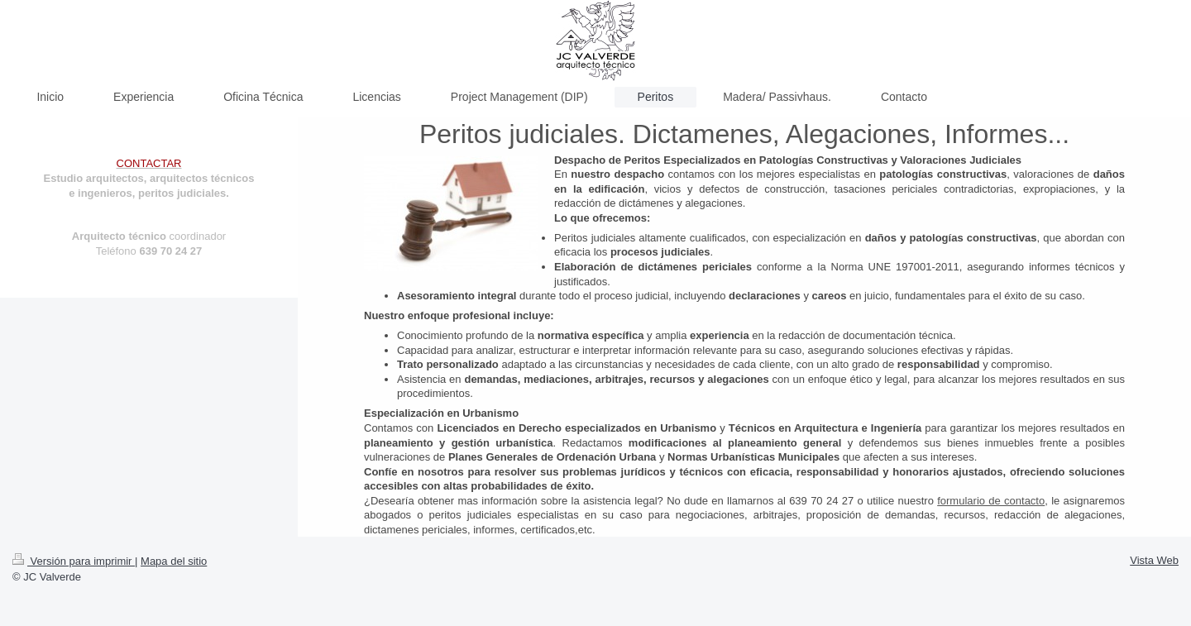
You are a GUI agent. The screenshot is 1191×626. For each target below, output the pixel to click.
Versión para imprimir (73, 561)
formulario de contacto (991, 501)
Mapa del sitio (174, 561)
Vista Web (1154, 560)
